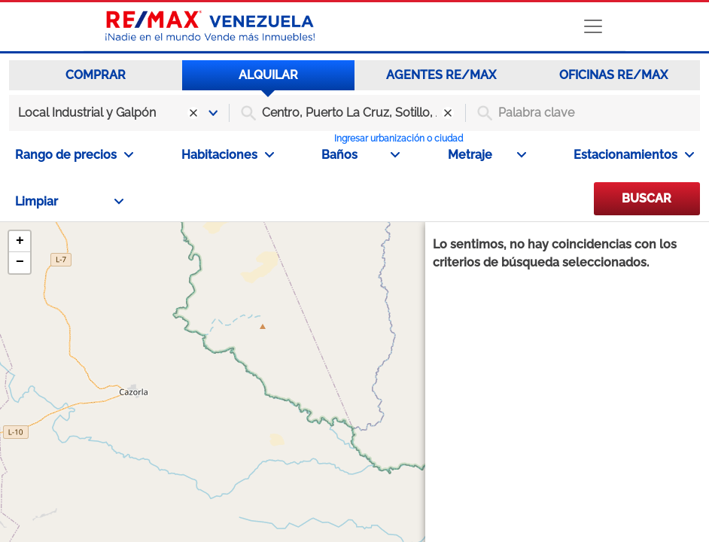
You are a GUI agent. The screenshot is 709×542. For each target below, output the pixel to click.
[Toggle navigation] (593, 26)
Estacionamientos (634, 155)
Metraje (487, 155)
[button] (19, 241)
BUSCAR (646, 198)
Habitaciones (227, 155)
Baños (360, 155)
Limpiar (69, 201)
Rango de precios (74, 155)
